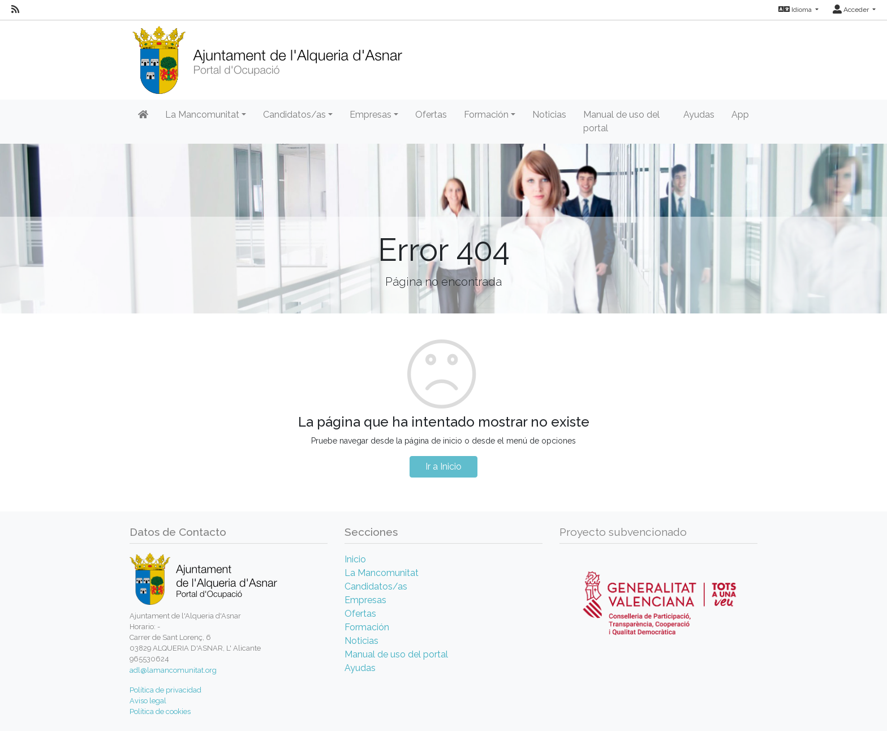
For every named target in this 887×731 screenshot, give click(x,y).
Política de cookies (160, 711)
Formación (367, 627)
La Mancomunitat (382, 572)
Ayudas (698, 114)
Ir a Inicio (443, 466)
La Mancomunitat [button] (202, 114)
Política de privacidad (165, 690)
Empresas (365, 600)
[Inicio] (267, 56)
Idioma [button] (795, 10)
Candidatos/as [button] (294, 114)
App (740, 114)
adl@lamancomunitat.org (173, 670)
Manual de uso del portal (621, 121)
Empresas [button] (370, 114)
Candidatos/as (376, 586)
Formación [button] (486, 114)
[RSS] (15, 10)
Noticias (549, 114)
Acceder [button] (852, 10)
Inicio (355, 559)
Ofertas (431, 114)
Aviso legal (148, 700)
